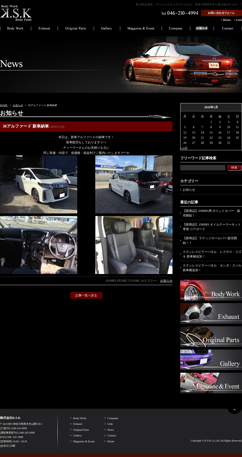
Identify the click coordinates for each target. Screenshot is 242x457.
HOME (3, 105)
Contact (111, 435)
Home (110, 441)
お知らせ (18, 105)
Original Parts (81, 429)
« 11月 (183, 147)
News (110, 429)
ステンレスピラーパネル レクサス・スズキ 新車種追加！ (212, 254)
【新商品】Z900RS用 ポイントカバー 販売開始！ (211, 213)
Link (110, 423)
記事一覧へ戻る (86, 295)
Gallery (77, 435)
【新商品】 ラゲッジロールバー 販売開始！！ (210, 240)
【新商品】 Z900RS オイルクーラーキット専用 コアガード (212, 227)
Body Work (79, 418)
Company (112, 418)
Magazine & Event (83, 441)
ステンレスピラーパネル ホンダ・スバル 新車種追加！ (212, 268)
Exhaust (77, 423)
